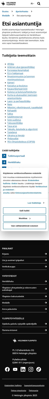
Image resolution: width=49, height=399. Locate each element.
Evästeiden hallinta (13, 385)
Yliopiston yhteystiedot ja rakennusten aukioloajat (24, 288)
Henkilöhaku (24, 281)
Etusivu (5, 11)
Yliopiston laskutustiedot (24, 296)
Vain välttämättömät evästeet (24, 226)
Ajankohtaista (22, 11)
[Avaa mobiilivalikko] (45, 3)
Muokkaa (24, 218)
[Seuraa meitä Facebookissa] (7, 369)
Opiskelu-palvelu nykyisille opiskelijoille (24, 323)
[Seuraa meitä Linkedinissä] (23, 369)
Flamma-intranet (24, 330)
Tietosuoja (33, 390)
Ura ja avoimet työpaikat (24, 260)
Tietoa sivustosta (18, 390)
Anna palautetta (24, 309)
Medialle (6, 15)
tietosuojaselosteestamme (28, 193)
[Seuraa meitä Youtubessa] (15, 369)
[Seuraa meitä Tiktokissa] (38, 369)
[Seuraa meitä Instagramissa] (30, 369)
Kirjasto (24, 254)
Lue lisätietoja (34, 203)
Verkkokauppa (24, 266)
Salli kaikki (24, 211)
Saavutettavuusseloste (34, 385)
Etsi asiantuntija (24, 15)
